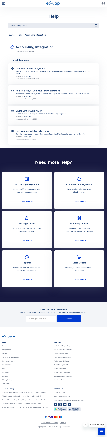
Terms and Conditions (49, 423)
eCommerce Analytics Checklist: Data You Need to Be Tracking (25, 407)
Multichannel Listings (61, 361)
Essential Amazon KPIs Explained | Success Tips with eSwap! (24, 392)
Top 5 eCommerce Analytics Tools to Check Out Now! (21, 404)
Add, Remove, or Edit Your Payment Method (38, 90)
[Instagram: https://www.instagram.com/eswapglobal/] (60, 404)
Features (5, 346)
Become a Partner (8, 361)
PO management (60, 369)
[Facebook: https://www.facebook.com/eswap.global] (55, 404)
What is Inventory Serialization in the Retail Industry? (21, 396)
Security (5, 376)
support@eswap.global (62, 396)
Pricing (4, 353)
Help (53, 16)
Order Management (61, 365)
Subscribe (69, 319)
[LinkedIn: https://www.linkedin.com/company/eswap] (69, 404)
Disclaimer (5, 372)
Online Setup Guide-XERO (29, 111)
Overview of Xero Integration (30, 68)
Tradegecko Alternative (10, 357)
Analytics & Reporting (61, 346)
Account (103, 3)
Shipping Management (62, 372)
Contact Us (6, 384)
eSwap (12, 35)
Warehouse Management (63, 376)
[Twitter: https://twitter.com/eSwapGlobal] (65, 404)
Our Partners (6, 365)
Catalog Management (62, 353)
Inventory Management (62, 357)
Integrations (6, 350)
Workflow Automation (62, 380)
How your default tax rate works (32, 131)
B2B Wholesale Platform (63, 350)
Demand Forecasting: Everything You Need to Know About (23, 400)
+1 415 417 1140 (59, 392)
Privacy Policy (7, 380)
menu (3, 3)
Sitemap (63, 423)
